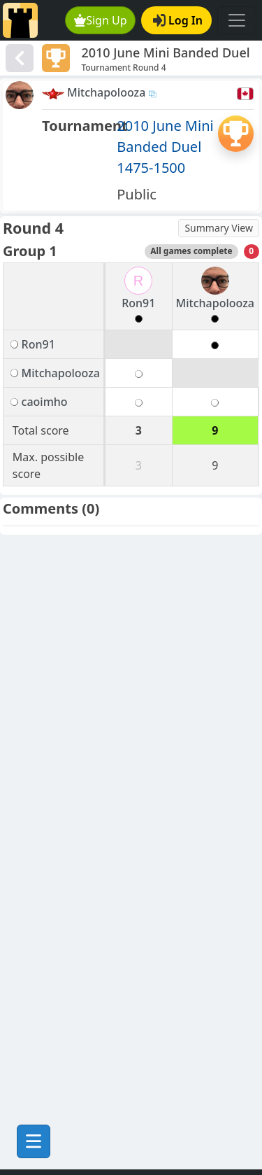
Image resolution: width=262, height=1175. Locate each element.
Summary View (218, 227)
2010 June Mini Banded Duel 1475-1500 (165, 146)
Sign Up (100, 20)
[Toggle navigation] (236, 20)
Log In (178, 20)
